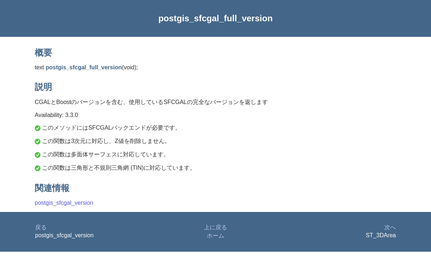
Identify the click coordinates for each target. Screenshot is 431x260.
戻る (41, 227)
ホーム (215, 236)
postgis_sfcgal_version (64, 203)
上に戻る (215, 227)
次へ (390, 227)
